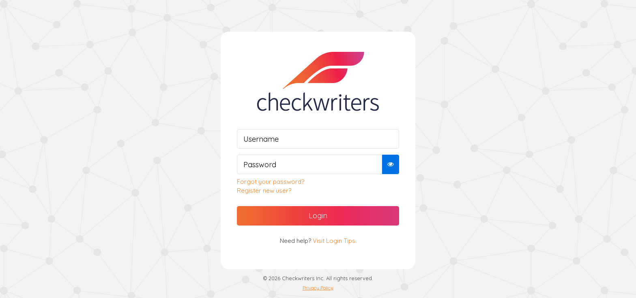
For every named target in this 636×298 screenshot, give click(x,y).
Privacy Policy (318, 288)
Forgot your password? (270, 181)
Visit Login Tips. (335, 241)
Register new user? (264, 190)
